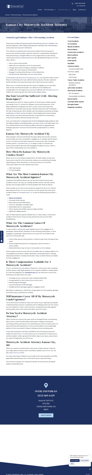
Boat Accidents (73, 55)
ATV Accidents (74, 93)
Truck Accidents (73, 41)
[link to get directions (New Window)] (46, 392)
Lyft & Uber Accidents (75, 88)
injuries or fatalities (48, 43)
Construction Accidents (76, 52)
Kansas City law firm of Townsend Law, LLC (25, 78)
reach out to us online (16, 353)
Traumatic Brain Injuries (76, 102)
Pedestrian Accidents (75, 107)
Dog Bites (71, 63)
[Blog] (74, 10)
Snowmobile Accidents (77, 96)
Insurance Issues (73, 66)
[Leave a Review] (46, 415)
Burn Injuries (72, 58)
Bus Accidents (72, 49)
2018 (26, 48)
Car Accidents (72, 44)
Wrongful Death (73, 104)
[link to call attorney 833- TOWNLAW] (78, 4)
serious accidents (21, 58)
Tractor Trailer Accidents (76, 80)
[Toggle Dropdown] (55, 10)
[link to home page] (15, 6)
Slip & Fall (72, 74)
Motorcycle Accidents (75, 90)
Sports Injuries (72, 99)
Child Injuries (72, 60)
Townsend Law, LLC (52, 90)
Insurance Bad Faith (76, 69)
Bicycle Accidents (73, 47)
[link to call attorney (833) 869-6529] (46, 396)
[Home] (40, 10)
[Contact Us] (82, 10)
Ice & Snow (73, 77)
